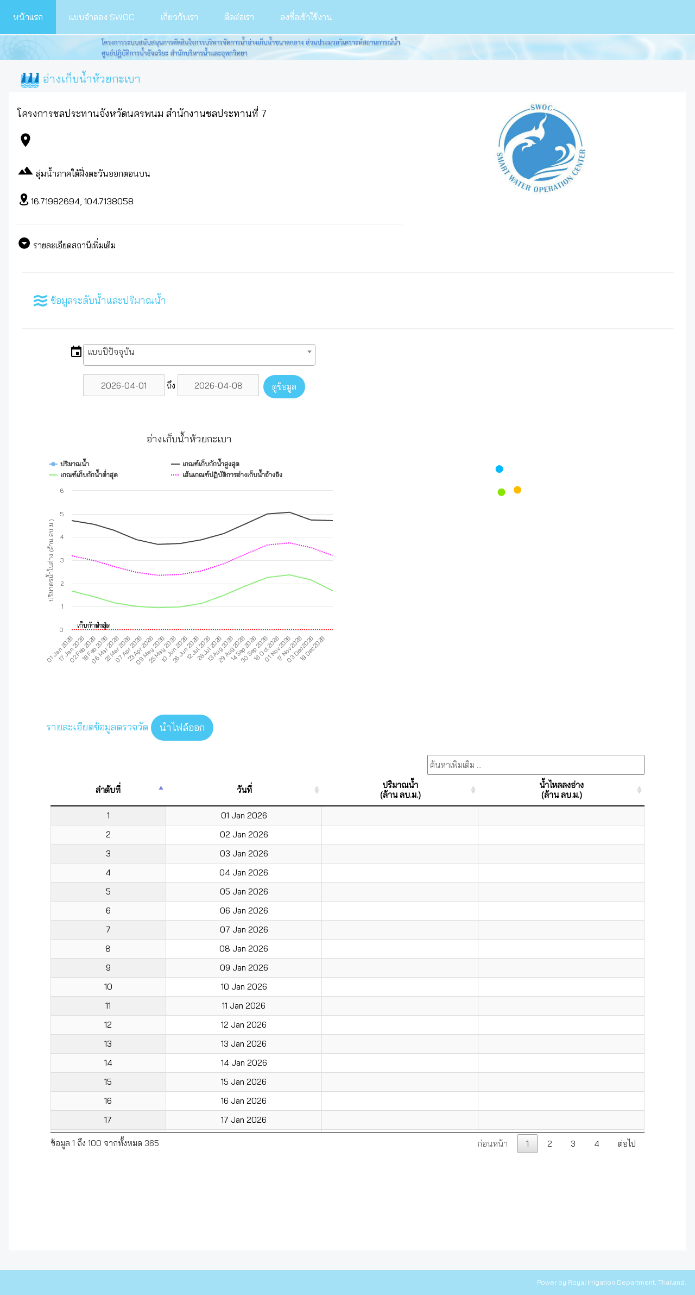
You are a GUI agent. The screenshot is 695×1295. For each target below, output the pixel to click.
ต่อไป (627, 1143)
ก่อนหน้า (492, 1143)
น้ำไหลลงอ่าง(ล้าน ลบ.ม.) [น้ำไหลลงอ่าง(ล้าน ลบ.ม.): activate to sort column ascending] (561, 790)
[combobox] (199, 355)
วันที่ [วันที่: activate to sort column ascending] (244, 790)
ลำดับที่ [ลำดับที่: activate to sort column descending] (108, 790)
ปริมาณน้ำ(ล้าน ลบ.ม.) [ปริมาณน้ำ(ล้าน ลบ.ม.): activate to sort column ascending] (400, 790)
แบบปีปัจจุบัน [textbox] (111, 352)
